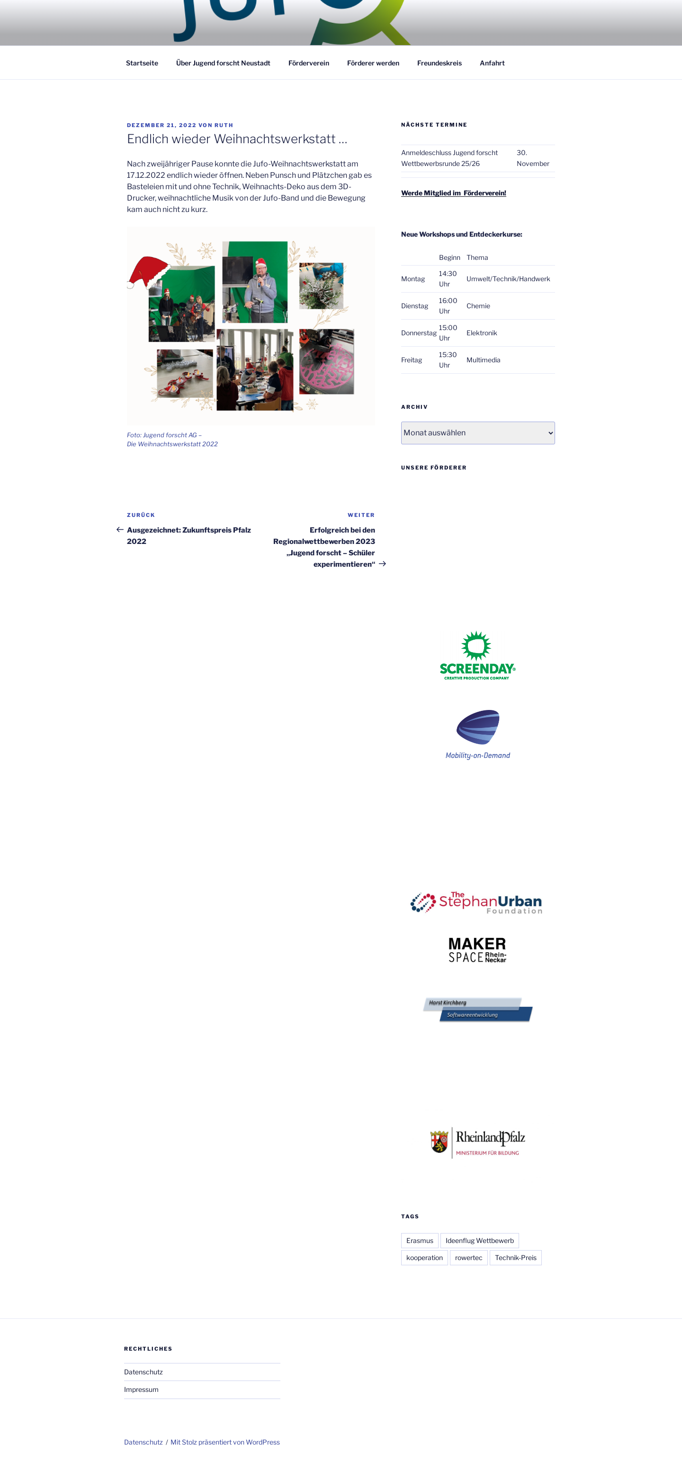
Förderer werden (373, 63)
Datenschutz (143, 1372)
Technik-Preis (516, 1257)
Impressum (141, 1389)
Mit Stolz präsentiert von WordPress (225, 1442)
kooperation (424, 1257)
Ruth (224, 125)
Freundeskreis (439, 63)
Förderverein (308, 63)
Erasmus (419, 1240)
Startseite (142, 63)
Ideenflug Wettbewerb (480, 1240)
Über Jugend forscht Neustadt (223, 63)
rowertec (469, 1257)
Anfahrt (492, 63)
